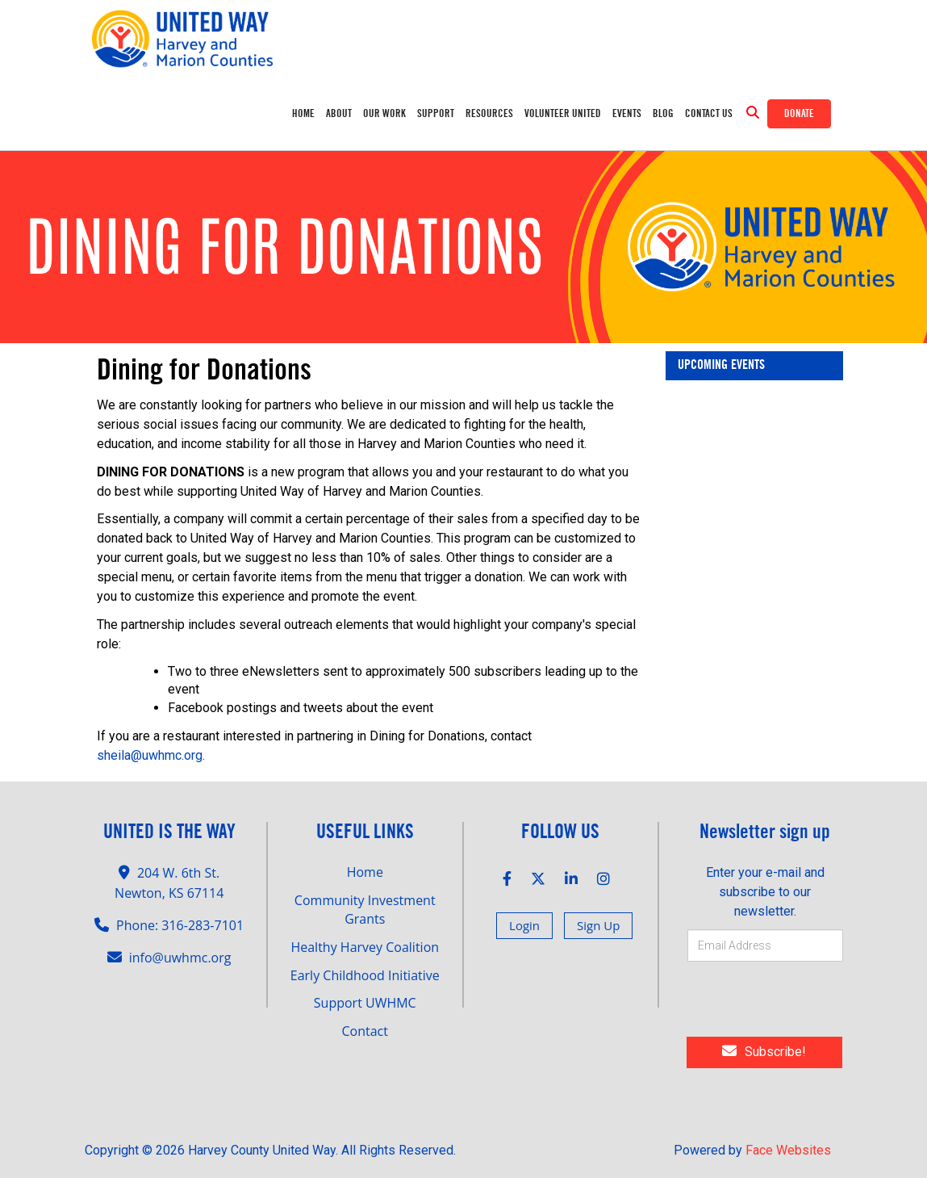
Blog (663, 113)
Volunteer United (562, 113)
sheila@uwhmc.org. (151, 755)
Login (524, 925)
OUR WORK (384, 113)
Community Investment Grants (365, 909)
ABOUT (339, 113)
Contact (365, 1031)
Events (626, 113)
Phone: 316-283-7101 (180, 925)
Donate (799, 113)
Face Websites (788, 1150)
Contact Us (709, 113)
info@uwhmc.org (180, 957)
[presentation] (797, 1002)
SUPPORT (435, 113)
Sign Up (598, 925)
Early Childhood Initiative (365, 975)
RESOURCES (489, 113)
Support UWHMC (365, 1003)
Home (303, 113)
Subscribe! (764, 1051)
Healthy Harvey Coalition (364, 947)
